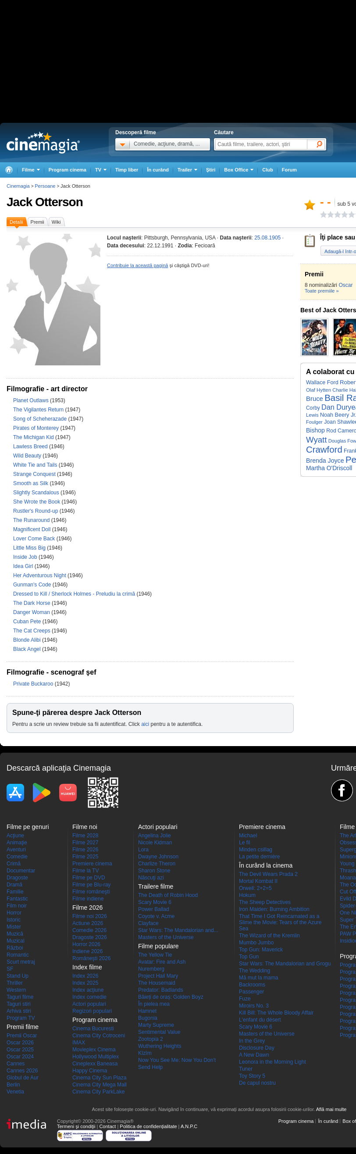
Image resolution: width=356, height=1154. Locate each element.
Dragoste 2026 (89, 937)
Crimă (14, 864)
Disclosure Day (256, 1048)
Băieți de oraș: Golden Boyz (170, 997)
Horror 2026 (86, 944)
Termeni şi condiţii (76, 1126)
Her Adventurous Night (40, 575)
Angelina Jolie (154, 835)
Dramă (14, 885)
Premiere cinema (92, 864)
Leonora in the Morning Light (272, 1062)
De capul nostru (257, 1083)
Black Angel (27, 649)
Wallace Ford (322, 382)
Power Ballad (153, 909)
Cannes (16, 1064)
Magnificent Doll (32, 529)
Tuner (246, 1069)
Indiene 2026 (87, 951)
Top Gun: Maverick (261, 950)
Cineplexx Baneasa (94, 1064)
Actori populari (89, 1004)
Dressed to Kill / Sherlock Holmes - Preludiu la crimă (74, 594)
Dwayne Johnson (158, 857)
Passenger (251, 992)
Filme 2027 (85, 843)
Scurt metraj (21, 962)
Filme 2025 (85, 857)
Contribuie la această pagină (137, 265)
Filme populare (158, 946)
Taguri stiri (19, 1004)
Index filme (87, 967)
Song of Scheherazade (40, 419)
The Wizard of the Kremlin (269, 935)
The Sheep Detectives (265, 902)
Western (16, 990)
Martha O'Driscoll (329, 468)
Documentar (21, 871)
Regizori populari (92, 1011)
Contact (107, 1126)
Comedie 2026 (89, 930)
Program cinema (67, 169)
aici (145, 724)
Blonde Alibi (27, 640)
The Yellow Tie (155, 955)
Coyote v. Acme (156, 916)
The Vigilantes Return (39, 410)
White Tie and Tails (36, 465)
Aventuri (16, 850)
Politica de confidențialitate (148, 1126)
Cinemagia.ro (43, 143)
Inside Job (26, 557)
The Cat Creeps (32, 631)
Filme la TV (85, 871)
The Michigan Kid (34, 437)
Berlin (13, 1085)
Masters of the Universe (166, 937)
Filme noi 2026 (89, 916)
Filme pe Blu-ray (91, 885)
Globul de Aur (23, 1078)
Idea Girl (24, 566)
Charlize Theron (156, 864)
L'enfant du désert (260, 1020)
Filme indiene (87, 899)
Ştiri (210, 169)
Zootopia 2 (150, 1039)
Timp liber (126, 169)
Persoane (45, 186)
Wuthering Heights (160, 1046)
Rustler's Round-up (36, 511)
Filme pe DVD (88, 878)
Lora (143, 850)
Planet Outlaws (31, 400)
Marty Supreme (156, 1025)
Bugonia (147, 1018)
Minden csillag (255, 850)
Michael (248, 835)
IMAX (78, 1043)
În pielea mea (154, 1004)
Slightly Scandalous (37, 492)
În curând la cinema (265, 865)
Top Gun (249, 957)
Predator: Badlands (160, 990)
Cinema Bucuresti (93, 1028)
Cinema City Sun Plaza (99, 1078)
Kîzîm (145, 1053)
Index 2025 (85, 983)
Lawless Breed (31, 446)
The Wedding (254, 971)
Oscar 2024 (20, 1057)
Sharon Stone (154, 871)
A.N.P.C (189, 1126)
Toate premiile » (322, 290)
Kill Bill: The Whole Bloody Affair (276, 1013)
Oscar (345, 285)
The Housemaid (156, 983)
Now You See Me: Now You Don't (177, 1060)
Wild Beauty (28, 456)
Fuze (245, 999)
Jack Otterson (45, 202)
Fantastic (17, 899)
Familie (15, 892)
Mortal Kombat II (258, 881)
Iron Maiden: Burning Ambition (274, 909)
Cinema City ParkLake (98, 1092)
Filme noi (84, 826)
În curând (158, 169)
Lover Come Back (35, 539)
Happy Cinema (89, 1071)
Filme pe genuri (28, 826)
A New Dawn (254, 1055)
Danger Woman (32, 612)
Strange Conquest (35, 474)
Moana (348, 878)
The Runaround (32, 520)
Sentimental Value (159, 1032)
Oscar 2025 (20, 1050)
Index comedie (89, 997)
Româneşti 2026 (91, 958)
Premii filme (23, 1026)
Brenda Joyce (325, 460)
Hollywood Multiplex (95, 1057)
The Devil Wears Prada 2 (268, 874)
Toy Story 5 (252, 1076)
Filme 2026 (85, 850)
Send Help (150, 1067)
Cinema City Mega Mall (99, 1085)
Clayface (148, 923)
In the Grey (252, 1041)
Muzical (16, 941)
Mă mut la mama (258, 978)
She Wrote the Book (37, 502)
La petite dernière (259, 857)
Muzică (15, 934)
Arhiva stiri (19, 1011)
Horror (14, 913)
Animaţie (17, 843)
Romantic (18, 955)
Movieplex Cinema (94, 1050)
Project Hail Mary (158, 976)
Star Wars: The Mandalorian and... (178, 930)
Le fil (244, 843)
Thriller (15, 983)
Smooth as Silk (31, 483)
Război (15, 948)
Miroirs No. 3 (254, 1006)
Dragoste (17, 878)
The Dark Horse (32, 603)
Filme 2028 (85, 835)
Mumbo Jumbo (256, 943)
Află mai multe (331, 1109)
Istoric (14, 920)
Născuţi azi (151, 878)
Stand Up (17, 976)
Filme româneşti (91, 892)
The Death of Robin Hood (168, 895)
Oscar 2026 (20, 1043)
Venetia (15, 1092)
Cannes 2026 (22, 1071)
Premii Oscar (22, 1036)
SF (10, 969)
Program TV (21, 1018)
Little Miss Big (30, 548)
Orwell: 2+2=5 (255, 888)
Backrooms (252, 985)
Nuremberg (151, 969)
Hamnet (147, 1011)
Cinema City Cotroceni (98, 1036)
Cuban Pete (28, 621)
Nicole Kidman (155, 843)
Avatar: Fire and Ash (162, 962)
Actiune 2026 (87, 923)
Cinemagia (18, 186)
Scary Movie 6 (154, 902)
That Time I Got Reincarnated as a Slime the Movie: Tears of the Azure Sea (280, 922)
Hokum (247, 895)
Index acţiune (87, 990)
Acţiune (15, 835)
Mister (14, 927)
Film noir (17, 906)
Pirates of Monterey (36, 428)
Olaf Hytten (318, 390)
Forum (289, 169)
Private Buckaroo (34, 684)
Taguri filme (20, 997)
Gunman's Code (33, 585)
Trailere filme (155, 886)
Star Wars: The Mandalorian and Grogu (285, 964)
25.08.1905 (267, 238)
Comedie (17, 857)
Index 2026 (85, 976)
